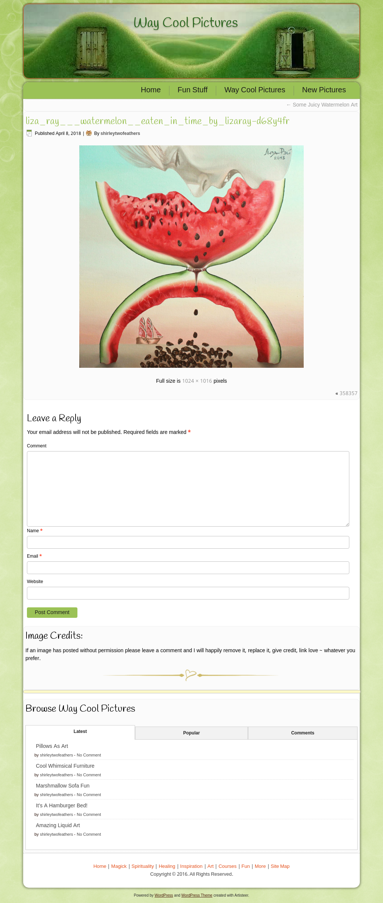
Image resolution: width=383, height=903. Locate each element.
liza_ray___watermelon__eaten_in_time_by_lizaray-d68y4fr (157, 121)
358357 (349, 393)
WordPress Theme (196, 895)
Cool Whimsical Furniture (65, 766)
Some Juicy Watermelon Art (322, 105)
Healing (167, 866)
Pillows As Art (52, 746)
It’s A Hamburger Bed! (62, 805)
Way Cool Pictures (186, 23)
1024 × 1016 (197, 381)
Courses (227, 866)
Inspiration (191, 866)
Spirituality (143, 866)
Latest (80, 732)
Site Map (280, 866)
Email (34, 556)
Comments (302, 733)
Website (35, 582)
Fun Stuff (193, 90)
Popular (191, 733)
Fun (246, 866)
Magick (118, 866)
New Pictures (324, 90)
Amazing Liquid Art (58, 825)
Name (35, 531)
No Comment (89, 755)
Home (151, 90)
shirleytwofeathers (120, 134)
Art (211, 866)
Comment (36, 446)
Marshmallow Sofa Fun (62, 786)
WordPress (163, 895)
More (260, 866)
